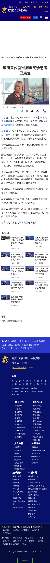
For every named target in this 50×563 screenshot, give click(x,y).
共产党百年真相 (34, 483)
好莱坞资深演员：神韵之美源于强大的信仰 (41, 285)
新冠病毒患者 (8, 125)
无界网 (5, 544)
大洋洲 (35, 341)
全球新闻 (18, 406)
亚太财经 (18, 437)
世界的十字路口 (39, 430)
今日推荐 (15, 391)
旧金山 (10, 345)
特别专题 (32, 472)
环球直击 (28, 57)
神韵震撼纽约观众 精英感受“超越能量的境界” (41, 257)
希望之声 (6, 541)
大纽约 (13, 341)
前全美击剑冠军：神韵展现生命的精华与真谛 (17, 285)
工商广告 (31, 517)
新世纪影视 (15, 544)
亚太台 (18, 345)
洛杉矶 (28, 341)
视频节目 (10, 57)
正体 (42, 2)
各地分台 (34, 2)
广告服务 (25, 530)
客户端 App (7, 533)
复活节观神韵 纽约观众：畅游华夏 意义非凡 (17, 271)
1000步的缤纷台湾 (18, 502)
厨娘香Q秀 (16, 498)
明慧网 (32, 541)
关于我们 (16, 527)
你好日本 (15, 479)
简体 (46, 2)
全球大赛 (15, 395)
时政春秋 (36, 415)
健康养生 (35, 443)
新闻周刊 (18, 421)
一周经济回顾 (20, 427)
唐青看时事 (37, 427)
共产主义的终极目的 (36, 486)
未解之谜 (17, 447)
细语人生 (36, 440)
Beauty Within (17, 492)
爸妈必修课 (18, 463)
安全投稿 (15, 530)
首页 (3, 57)
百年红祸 (31, 498)
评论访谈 (37, 402)
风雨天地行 (32, 501)
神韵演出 (41, 391)
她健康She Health (38, 450)
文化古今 (17, 466)
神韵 (20, 2)
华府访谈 (18, 424)
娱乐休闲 (16, 472)
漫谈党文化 (32, 510)
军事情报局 (37, 424)
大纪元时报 (29, 538)
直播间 (25, 362)
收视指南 (26, 527)
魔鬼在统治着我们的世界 (37, 489)
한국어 (31, 348)
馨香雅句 (17, 457)
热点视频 (24, 388)
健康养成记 (35, 457)
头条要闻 (15, 388)
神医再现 (34, 460)
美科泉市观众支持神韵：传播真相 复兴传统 (17, 257)
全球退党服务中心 (19, 541)
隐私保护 (36, 527)
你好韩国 (15, 483)
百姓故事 (31, 507)
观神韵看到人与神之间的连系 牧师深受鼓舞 (41, 271)
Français (5, 348)
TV (36, 17)
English (35, 345)
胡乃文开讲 (35, 453)
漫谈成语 (17, 460)
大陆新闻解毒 (38, 437)
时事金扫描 (37, 412)
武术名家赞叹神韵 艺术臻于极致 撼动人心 (41, 240)
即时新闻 (34, 388)
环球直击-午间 (38, 57)
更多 (24, 544)
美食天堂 (15, 486)
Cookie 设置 (25, 560)
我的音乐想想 (17, 507)
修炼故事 (31, 514)
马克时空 (36, 434)
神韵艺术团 (17, 538)
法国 (4, 345)
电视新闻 (19, 57)
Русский (15, 348)
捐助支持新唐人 (19, 367)
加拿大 (43, 117)
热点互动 (36, 409)
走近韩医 (34, 463)
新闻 (14, 376)
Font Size (38, 110)
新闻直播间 (26, 17)
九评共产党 (32, 492)
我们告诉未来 (33, 476)
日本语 (23, 348)
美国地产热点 (19, 469)
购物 (31, 367)
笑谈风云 (17, 450)
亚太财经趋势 (20, 434)
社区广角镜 (19, 430)
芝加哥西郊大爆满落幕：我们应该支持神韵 (17, 299)
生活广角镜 (16, 476)
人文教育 (18, 443)
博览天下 (24, 391)
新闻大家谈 (37, 406)
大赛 (26, 2)
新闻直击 (18, 418)
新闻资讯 (24, 358)
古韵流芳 (17, 453)
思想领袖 (36, 418)
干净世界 (39, 538)
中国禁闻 (18, 412)
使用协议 (6, 530)
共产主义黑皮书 (34, 504)
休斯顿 (42, 341)
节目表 (15, 362)
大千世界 (15, 495)
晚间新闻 (18, 415)
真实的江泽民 (33, 495)
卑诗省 (4, 121)
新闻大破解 (37, 421)
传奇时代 (31, 479)
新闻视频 (19, 402)
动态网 (40, 541)
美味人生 (15, 489)
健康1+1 (34, 447)
